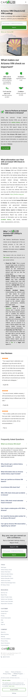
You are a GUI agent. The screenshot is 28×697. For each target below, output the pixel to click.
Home (7, 672)
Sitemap (3, 636)
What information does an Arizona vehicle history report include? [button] (12, 473)
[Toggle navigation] (25, 2)
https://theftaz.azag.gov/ (17, 194)
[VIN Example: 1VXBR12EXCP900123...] (14, 23)
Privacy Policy (4, 641)
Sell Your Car (4, 592)
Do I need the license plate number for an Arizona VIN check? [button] (13, 517)
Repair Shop (4, 594)
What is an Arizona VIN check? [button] (11, 444)
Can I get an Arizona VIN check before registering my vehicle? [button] (13, 525)
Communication (5, 645)
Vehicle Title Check (5, 571)
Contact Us (3, 613)
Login (2, 622)
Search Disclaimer (5, 643)
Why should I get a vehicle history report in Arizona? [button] (12, 465)
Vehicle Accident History (7, 574)
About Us (3, 632)
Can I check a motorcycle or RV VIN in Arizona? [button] (13, 509)
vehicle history (15, 122)
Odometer (8, 308)
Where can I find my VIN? (7, 32)
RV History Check (5, 585)
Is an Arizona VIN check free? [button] (10, 487)
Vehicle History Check (6, 569)
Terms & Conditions (6, 638)
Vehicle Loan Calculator (7, 599)
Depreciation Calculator (6, 603)
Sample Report (4, 611)
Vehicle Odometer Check (7, 578)
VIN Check (3, 567)
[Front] (8, 2)
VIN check (6, 257)
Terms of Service (16, 672)
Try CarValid (5, 148)
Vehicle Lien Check (5, 580)
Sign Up (3, 624)
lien (12, 342)
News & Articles (5, 634)
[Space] (8, 648)
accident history (6, 219)
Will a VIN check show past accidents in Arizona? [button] (13, 494)
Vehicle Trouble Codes (6, 597)
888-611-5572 (5, 657)
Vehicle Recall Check (6, 576)
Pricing (2, 615)
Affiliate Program (18, 673)
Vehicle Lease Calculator (7, 601)
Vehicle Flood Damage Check (8, 582)
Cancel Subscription (6, 617)
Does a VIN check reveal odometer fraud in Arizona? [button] (12, 501)
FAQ (2, 620)
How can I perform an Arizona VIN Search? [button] (12, 480)
